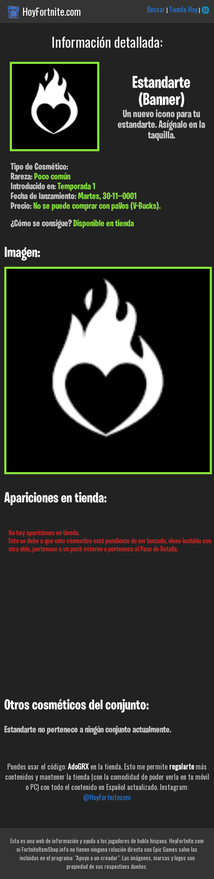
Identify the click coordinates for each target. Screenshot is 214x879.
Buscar (156, 9)
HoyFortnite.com (52, 11)
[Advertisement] (107, 626)
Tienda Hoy (183, 9)
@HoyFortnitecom (107, 797)
